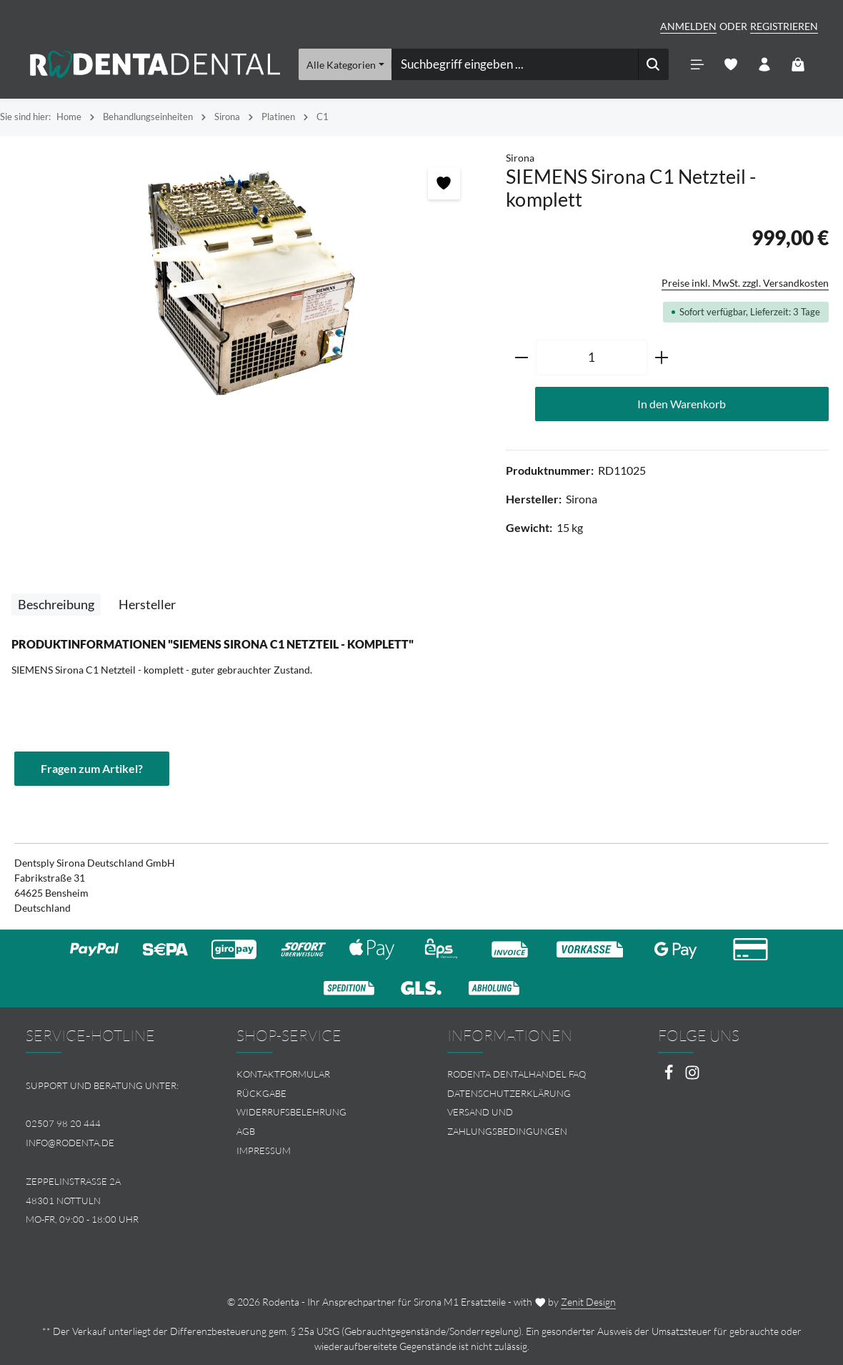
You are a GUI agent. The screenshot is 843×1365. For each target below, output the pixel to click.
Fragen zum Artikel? (92, 768)
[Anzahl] (591, 357)
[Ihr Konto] (764, 64)
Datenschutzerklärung (509, 1093)
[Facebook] (670, 1076)
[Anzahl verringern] (521, 357)
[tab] (56, 604)
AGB (245, 1131)
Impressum (263, 1150)
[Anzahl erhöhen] (662, 357)
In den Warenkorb (681, 403)
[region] (246, 280)
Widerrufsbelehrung (291, 1112)
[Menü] (697, 64)
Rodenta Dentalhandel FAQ (516, 1074)
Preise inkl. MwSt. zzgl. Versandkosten (745, 283)
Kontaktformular (283, 1074)
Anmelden (688, 26)
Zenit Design (588, 1302)
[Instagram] (692, 1076)
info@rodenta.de (70, 1142)
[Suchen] (653, 64)
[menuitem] (316, 1074)
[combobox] (515, 64)
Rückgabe (261, 1093)
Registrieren (784, 26)
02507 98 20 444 (63, 1123)
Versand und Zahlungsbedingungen (507, 1121)
